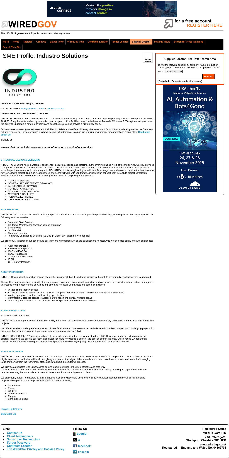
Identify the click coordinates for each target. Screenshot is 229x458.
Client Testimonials (20, 436)
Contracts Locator (98, 41)
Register (27, 41)
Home (16, 41)
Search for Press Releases (188, 41)
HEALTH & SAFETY (12, 409)
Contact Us (14, 432)
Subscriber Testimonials (23, 439)
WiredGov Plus (75, 41)
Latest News (57, 41)
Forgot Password (18, 442)
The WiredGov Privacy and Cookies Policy (35, 449)
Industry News (162, 41)
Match (161, 71)
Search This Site (12, 47)
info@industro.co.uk (32, 108)
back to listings (148, 60)
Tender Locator (119, 41)
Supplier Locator (141, 41)
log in (6, 41)
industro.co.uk (56, 108)
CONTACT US (8, 414)
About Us (41, 41)
